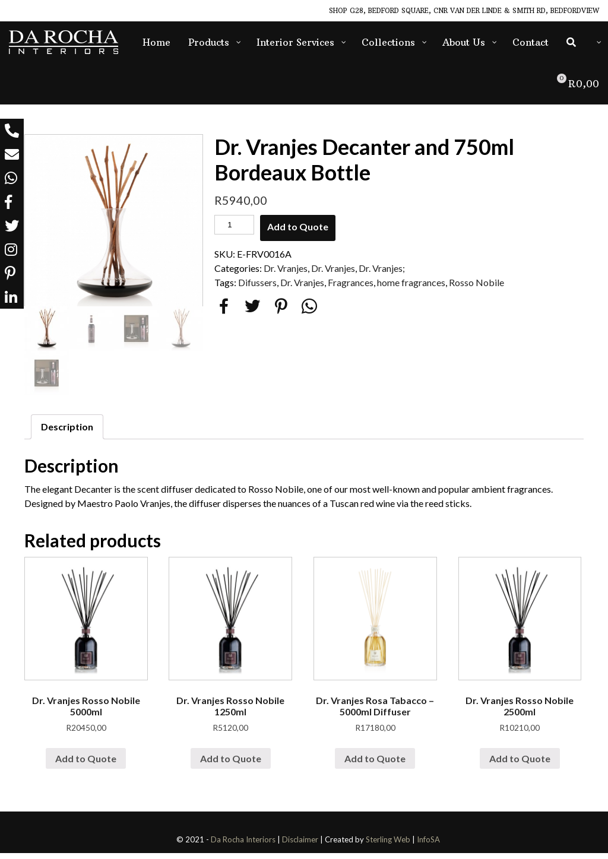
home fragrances (411, 282)
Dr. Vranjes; (382, 268)
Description (67, 432)
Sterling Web (388, 845)
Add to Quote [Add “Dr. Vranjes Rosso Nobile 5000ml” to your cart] (85, 763)
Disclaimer (300, 845)
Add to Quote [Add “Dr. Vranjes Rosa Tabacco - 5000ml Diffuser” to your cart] (375, 763)
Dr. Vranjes (286, 268)
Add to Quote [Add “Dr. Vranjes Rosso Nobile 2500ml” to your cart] (519, 763)
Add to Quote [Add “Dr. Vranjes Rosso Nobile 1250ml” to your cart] (230, 763)
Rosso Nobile (476, 282)
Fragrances (350, 282)
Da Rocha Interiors (243, 845)
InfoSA (428, 845)
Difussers (257, 282)
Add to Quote (297, 226)
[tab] (67, 432)
